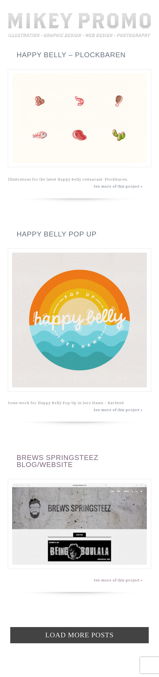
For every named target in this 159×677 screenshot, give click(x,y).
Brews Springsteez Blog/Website (57, 461)
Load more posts (79, 635)
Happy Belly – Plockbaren (71, 55)
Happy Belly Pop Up (56, 234)
